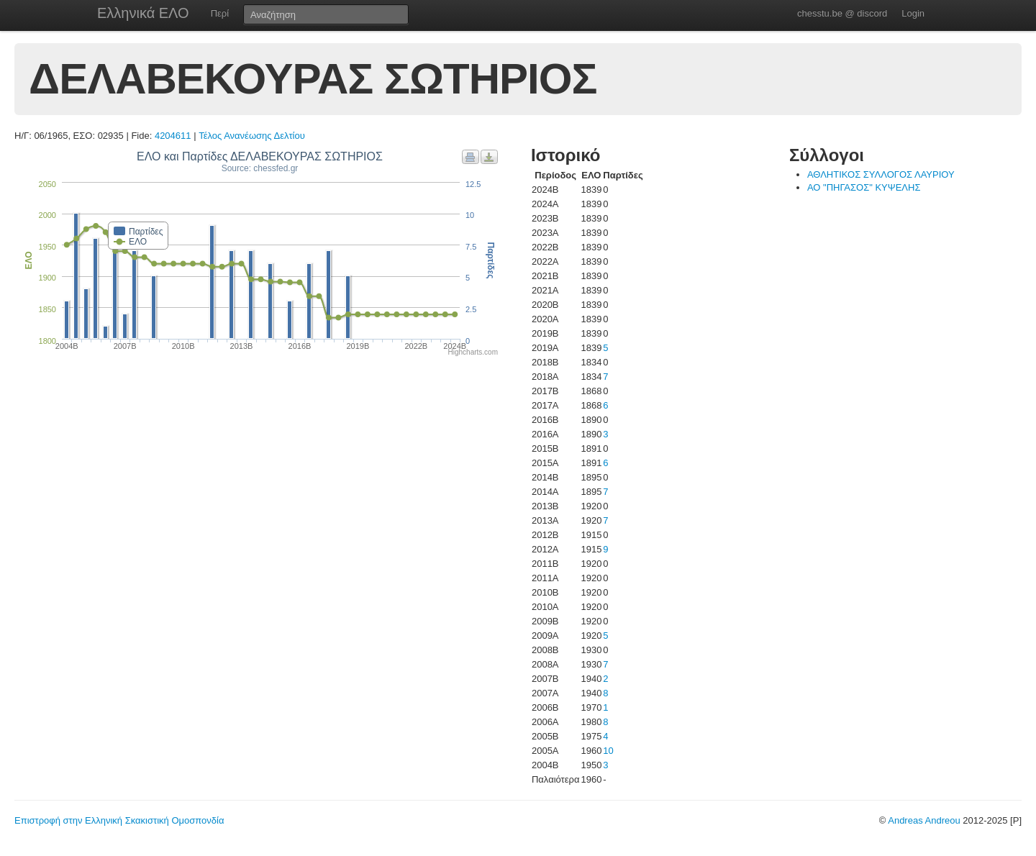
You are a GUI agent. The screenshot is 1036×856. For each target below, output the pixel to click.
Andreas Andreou (924, 820)
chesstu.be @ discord (842, 13)
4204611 (173, 135)
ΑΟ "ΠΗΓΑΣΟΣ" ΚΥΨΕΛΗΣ (864, 187)
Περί (220, 13)
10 (608, 750)
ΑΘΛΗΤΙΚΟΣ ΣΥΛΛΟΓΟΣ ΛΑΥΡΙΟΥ (881, 174)
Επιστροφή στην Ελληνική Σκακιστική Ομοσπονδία (119, 820)
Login (912, 13)
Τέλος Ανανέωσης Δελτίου (252, 135)
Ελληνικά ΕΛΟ (143, 13)
